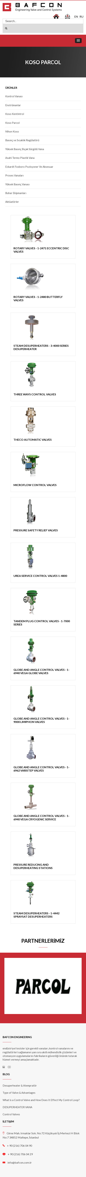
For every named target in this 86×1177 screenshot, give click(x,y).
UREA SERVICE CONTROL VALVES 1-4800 (40, 575)
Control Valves (11, 1114)
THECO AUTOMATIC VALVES (32, 439)
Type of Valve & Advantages (19, 1092)
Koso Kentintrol (14, 113)
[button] (78, 40)
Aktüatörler (12, 201)
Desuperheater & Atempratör (20, 1085)
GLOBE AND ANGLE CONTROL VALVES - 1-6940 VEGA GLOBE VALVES (41, 671)
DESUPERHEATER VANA (17, 1107)
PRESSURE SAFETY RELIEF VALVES (35, 530)
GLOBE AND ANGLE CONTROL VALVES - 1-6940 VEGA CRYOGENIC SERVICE (41, 817)
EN (76, 16)
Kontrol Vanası (14, 96)
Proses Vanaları (14, 175)
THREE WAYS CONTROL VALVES (34, 394)
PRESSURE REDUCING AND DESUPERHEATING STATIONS (33, 866)
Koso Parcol (12, 122)
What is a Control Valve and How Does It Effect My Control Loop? (41, 1100)
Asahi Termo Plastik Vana (20, 157)
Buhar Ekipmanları (15, 193)
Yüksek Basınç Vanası (17, 184)
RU (81, 16)
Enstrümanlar (13, 105)
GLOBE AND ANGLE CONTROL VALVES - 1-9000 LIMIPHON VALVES (41, 720)
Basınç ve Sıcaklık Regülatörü (22, 140)
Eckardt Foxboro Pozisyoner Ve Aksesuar (29, 166)
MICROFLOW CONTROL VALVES (35, 485)
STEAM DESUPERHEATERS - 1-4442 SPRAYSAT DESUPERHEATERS (36, 915)
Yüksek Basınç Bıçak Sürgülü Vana (24, 149)
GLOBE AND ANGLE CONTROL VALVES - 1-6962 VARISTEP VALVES (41, 768)
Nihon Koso (12, 131)
